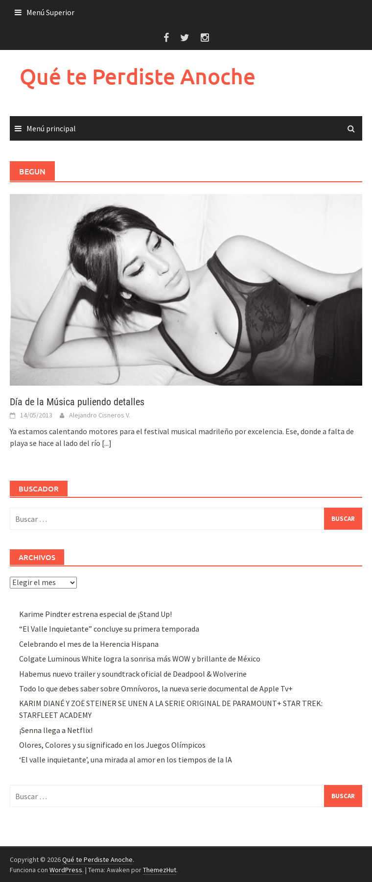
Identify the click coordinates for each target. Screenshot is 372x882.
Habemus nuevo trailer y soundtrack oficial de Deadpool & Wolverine (133, 674)
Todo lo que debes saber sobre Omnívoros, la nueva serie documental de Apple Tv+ (156, 688)
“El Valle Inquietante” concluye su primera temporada (109, 629)
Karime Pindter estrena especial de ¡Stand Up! (95, 614)
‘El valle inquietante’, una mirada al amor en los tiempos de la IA (125, 759)
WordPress (65, 869)
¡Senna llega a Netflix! (56, 730)
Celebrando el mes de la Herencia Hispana (89, 644)
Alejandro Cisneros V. (99, 415)
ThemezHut (159, 869)
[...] (107, 443)
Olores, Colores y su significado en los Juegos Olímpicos (112, 745)
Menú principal (51, 128)
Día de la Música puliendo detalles (77, 402)
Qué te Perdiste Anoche (138, 76)
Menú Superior (50, 12)
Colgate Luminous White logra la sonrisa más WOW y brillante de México (139, 658)
